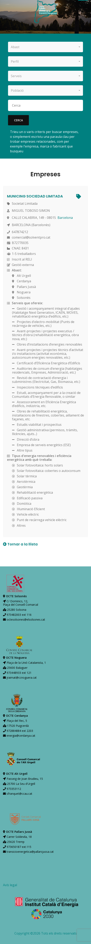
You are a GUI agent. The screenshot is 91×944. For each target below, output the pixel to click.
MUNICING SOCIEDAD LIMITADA (35, 196)
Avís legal (10, 885)
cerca (18, 120)
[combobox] (45, 47)
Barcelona (65, 217)
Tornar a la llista (20, 544)
